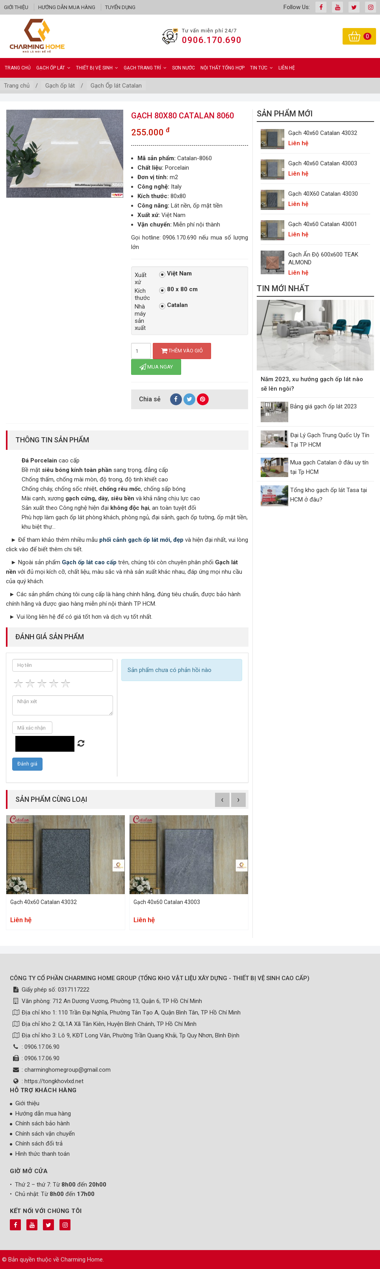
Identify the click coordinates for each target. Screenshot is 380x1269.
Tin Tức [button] (261, 68)
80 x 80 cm (178, 290)
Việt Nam (175, 274)
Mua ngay (156, 367)
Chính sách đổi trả (39, 1143)
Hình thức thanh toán (42, 1153)
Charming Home (82, 1259)
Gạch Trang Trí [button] (145, 68)
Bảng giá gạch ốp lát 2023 (323, 406)
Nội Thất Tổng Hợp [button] (222, 68)
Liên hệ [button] (286, 68)
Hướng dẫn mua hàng (66, 7)
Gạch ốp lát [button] (53, 68)
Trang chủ (18, 68)
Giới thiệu (16, 7)
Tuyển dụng (120, 7)
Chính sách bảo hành (42, 1123)
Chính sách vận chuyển (45, 1133)
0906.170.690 (212, 40)
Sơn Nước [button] (183, 68)
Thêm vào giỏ (182, 351)
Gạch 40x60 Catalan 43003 (166, 902)
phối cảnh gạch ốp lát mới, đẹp (141, 539)
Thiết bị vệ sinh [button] (97, 68)
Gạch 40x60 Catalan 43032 (43, 902)
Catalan (173, 305)
